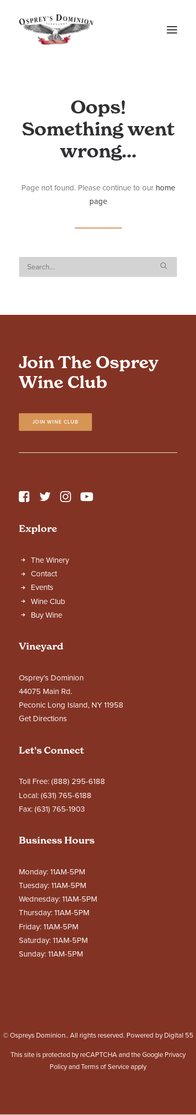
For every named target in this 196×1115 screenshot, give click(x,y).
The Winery (50, 560)
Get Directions (43, 718)
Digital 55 (178, 1035)
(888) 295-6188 (78, 781)
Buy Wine (46, 615)
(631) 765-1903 (59, 809)
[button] (172, 30)
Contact (44, 573)
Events (42, 587)
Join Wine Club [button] (55, 422)
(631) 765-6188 (66, 795)
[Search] (98, 267)
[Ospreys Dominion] (56, 29)
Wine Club (48, 601)
